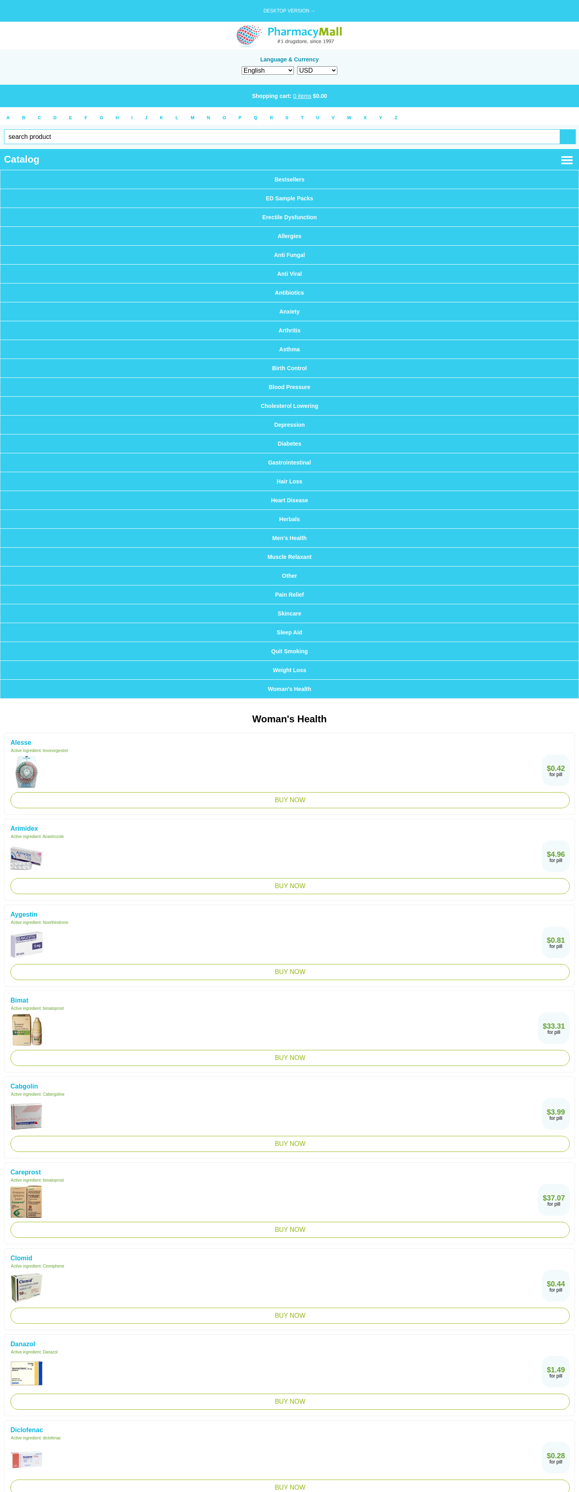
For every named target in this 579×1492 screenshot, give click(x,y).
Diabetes (289, 443)
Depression (289, 425)
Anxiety (289, 311)
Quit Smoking (289, 651)
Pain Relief (289, 594)
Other (289, 576)
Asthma (289, 349)
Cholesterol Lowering (289, 406)
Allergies (289, 236)
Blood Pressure (289, 387)
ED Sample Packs (289, 198)
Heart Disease (289, 500)
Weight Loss (289, 670)
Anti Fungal (289, 255)
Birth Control (289, 368)
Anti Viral (289, 274)
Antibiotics (289, 292)
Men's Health (289, 538)
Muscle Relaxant (289, 557)
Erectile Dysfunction (289, 217)
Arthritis (289, 330)
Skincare (289, 613)
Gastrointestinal (289, 462)
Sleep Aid (289, 632)
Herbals (289, 519)
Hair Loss (289, 481)
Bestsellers (290, 179)
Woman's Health (289, 689)
